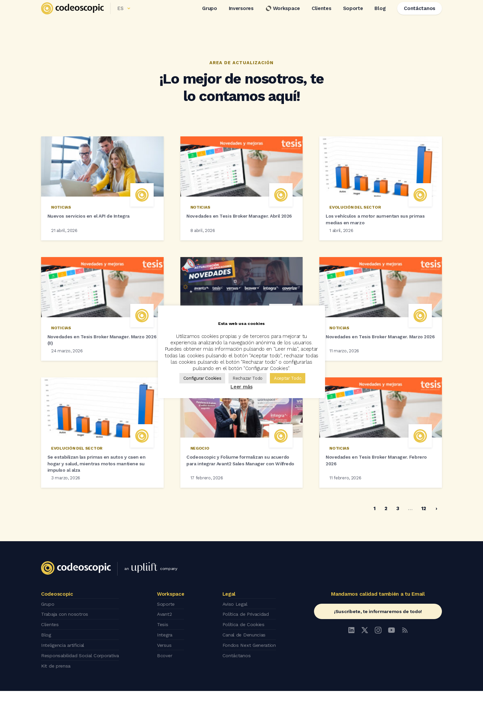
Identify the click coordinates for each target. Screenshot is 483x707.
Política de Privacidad (247, 635)
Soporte (353, 16)
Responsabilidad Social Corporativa (82, 673)
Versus (167, 664)
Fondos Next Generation (250, 664)
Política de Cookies (244, 645)
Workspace (282, 16)
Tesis (165, 645)
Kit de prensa (57, 682)
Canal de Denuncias (245, 654)
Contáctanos (237, 673)
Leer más (241, 387)
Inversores (241, 16)
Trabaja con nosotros (66, 635)
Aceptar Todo (287, 378)
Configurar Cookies (202, 378)
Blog (379, 16)
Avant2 (167, 635)
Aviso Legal (235, 626)
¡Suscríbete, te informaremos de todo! (378, 634)
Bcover (167, 673)
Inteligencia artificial (64, 664)
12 (423, 531)
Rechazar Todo (247, 378)
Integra (168, 654)
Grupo (209, 16)
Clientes (321, 16)
